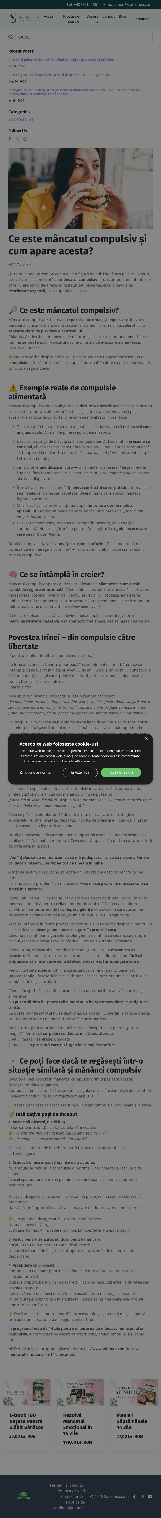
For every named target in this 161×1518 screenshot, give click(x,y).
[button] (35, 772)
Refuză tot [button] (78, 772)
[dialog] (80, 759)
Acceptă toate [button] (120, 772)
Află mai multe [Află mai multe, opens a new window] (85, 761)
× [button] (146, 738)
